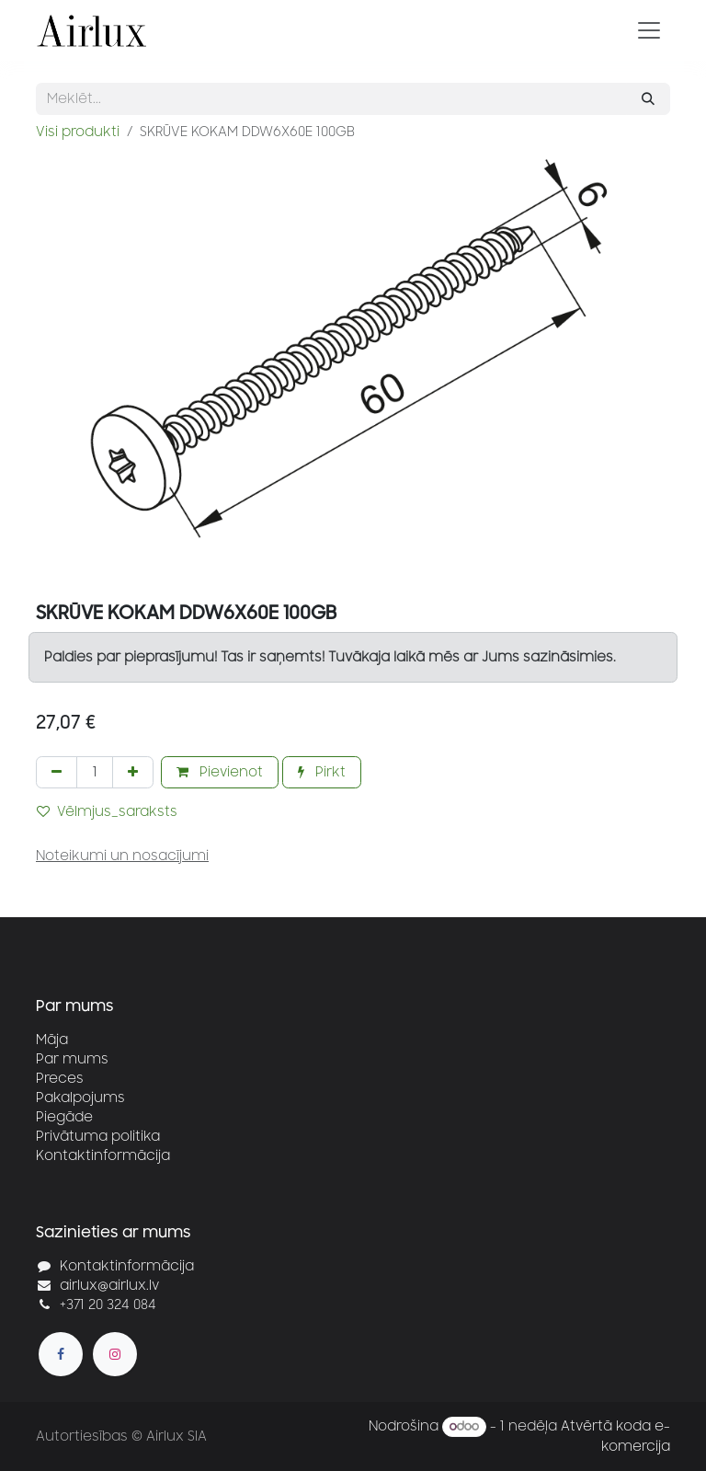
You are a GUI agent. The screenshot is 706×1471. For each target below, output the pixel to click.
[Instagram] (115, 1354)
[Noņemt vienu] (56, 772)
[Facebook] (61, 1354)
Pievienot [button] (219, 772)
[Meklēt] (648, 99)
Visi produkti (78, 132)
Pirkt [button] (322, 772)
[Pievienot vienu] (133, 772)
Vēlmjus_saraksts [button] (107, 812)
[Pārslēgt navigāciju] (649, 30)
